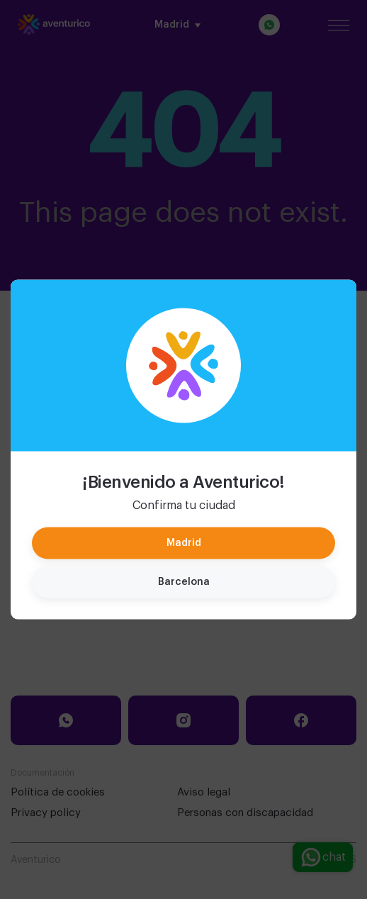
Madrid (183, 543)
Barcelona (184, 582)
